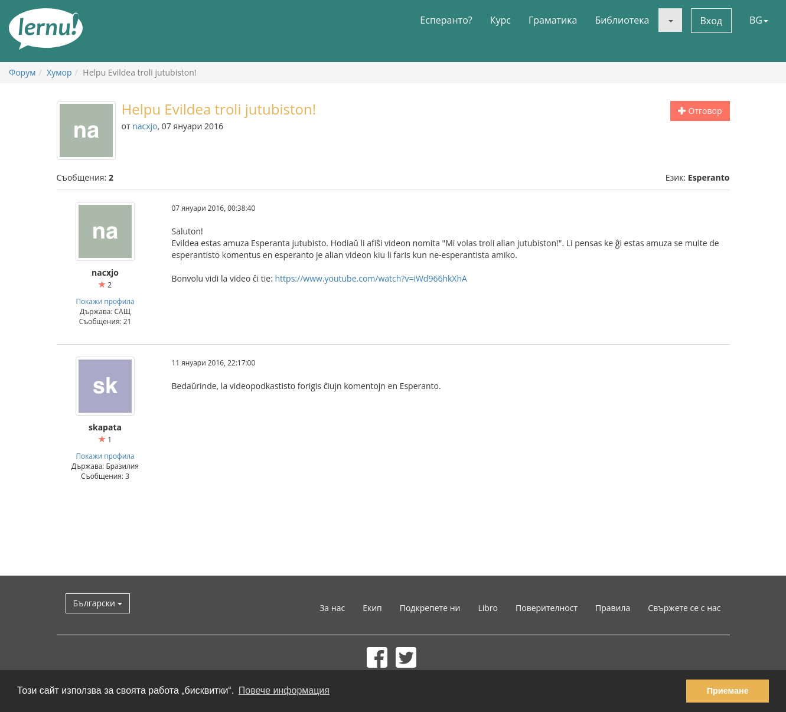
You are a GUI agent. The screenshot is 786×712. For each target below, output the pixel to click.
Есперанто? (446, 20)
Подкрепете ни (430, 607)
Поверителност (547, 607)
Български (97, 603)
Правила (612, 607)
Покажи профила (105, 301)
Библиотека (622, 20)
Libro (488, 607)
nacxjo (144, 126)
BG (758, 20)
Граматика (553, 20)
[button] (670, 20)
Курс (500, 20)
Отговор (700, 110)
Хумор (59, 72)
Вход (711, 20)
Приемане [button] (728, 690)
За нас (332, 607)
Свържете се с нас (684, 607)
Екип (372, 607)
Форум (22, 72)
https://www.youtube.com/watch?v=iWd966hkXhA (371, 278)
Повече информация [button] (284, 690)
